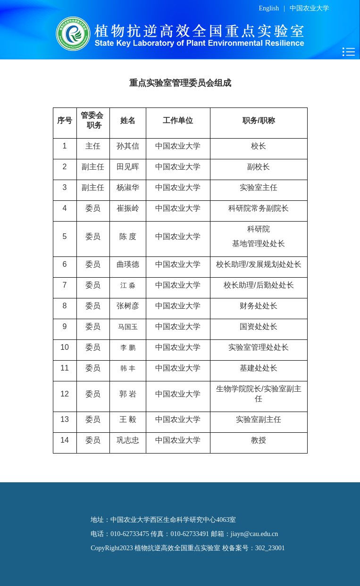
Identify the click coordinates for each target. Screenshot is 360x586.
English (269, 8)
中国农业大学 (309, 8)
